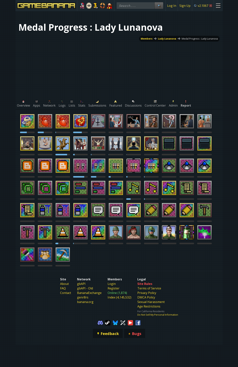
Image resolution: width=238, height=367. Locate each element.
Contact (65, 293)
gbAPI (81, 284)
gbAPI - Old (85, 288)
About (64, 284)
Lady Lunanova (167, 38)
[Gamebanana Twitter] (123, 322)
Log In (171, 6)
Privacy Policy (146, 293)
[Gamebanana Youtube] (130, 322)
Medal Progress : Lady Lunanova (200, 38)
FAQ (63, 288)
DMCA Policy (146, 297)
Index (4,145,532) (119, 297)
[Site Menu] (218, 5)
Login (112, 284)
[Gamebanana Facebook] (138, 322)
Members (146, 38)
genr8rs (82, 297)
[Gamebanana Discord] (100, 322)
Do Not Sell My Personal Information (157, 314)
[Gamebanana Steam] (108, 322)
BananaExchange (89, 293)
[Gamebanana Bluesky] (115, 322)
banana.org (85, 302)
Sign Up (185, 6)
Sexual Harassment (151, 302)
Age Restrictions (148, 306)
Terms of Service (149, 288)
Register (113, 288)
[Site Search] (159, 5)
